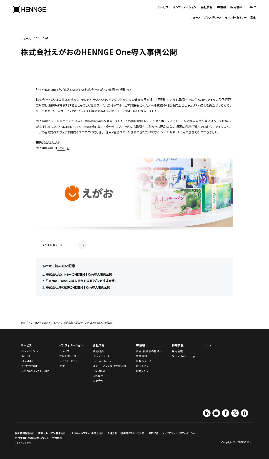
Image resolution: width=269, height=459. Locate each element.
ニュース (195, 21)
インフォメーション (185, 11)
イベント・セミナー (236, 21)
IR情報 (221, 11)
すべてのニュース (64, 244)
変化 (253, 21)
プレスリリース (212, 21)
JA (251, 10)
